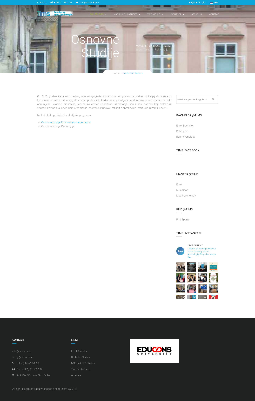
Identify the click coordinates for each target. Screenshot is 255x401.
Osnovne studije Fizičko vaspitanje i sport (66, 122)
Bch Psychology (185, 136)
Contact (213, 14)
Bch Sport (182, 131)
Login (202, 2)
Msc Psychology (186, 195)
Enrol (179, 184)
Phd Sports (182, 219)
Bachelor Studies (80, 357)
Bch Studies (95, 14)
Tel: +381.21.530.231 (61, 2)
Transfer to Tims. (80, 369)
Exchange (174, 14)
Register (193, 2)
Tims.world (152, 14)
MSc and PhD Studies (124, 14)
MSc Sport (182, 190)
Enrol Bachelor (185, 125)
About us (195, 14)
